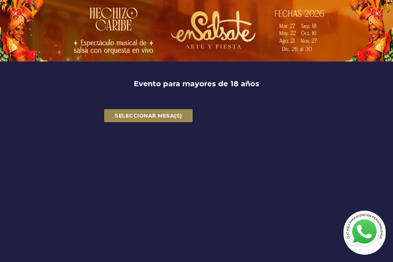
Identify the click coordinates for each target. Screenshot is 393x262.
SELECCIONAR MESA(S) (148, 115)
